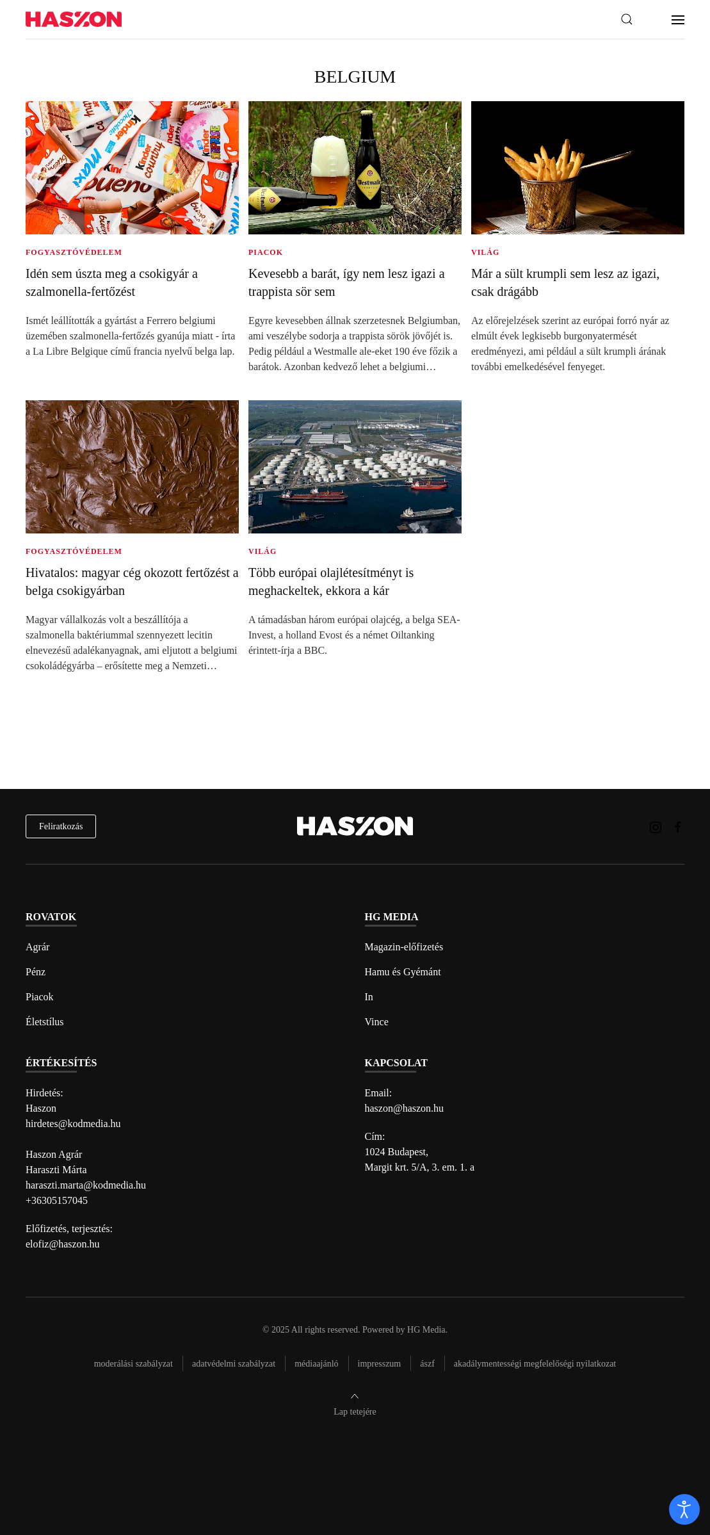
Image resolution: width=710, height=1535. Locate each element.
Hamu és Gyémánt (403, 971)
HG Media (426, 1330)
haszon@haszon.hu (404, 1108)
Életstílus (45, 1021)
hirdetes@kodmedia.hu (73, 1123)
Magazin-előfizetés (404, 946)
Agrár (37, 946)
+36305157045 (57, 1200)
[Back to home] (74, 20)
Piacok (40, 996)
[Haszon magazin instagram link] (655, 825)
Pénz (35, 971)
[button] (626, 19)
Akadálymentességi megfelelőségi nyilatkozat (535, 1364)
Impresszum (379, 1364)
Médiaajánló (316, 1364)
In (369, 996)
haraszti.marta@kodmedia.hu (86, 1185)
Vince (377, 1021)
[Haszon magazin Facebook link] (678, 825)
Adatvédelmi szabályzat (233, 1364)
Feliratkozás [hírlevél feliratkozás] (61, 826)
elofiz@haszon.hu (63, 1244)
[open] (684, 1509)
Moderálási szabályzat (133, 1364)
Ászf (427, 1364)
